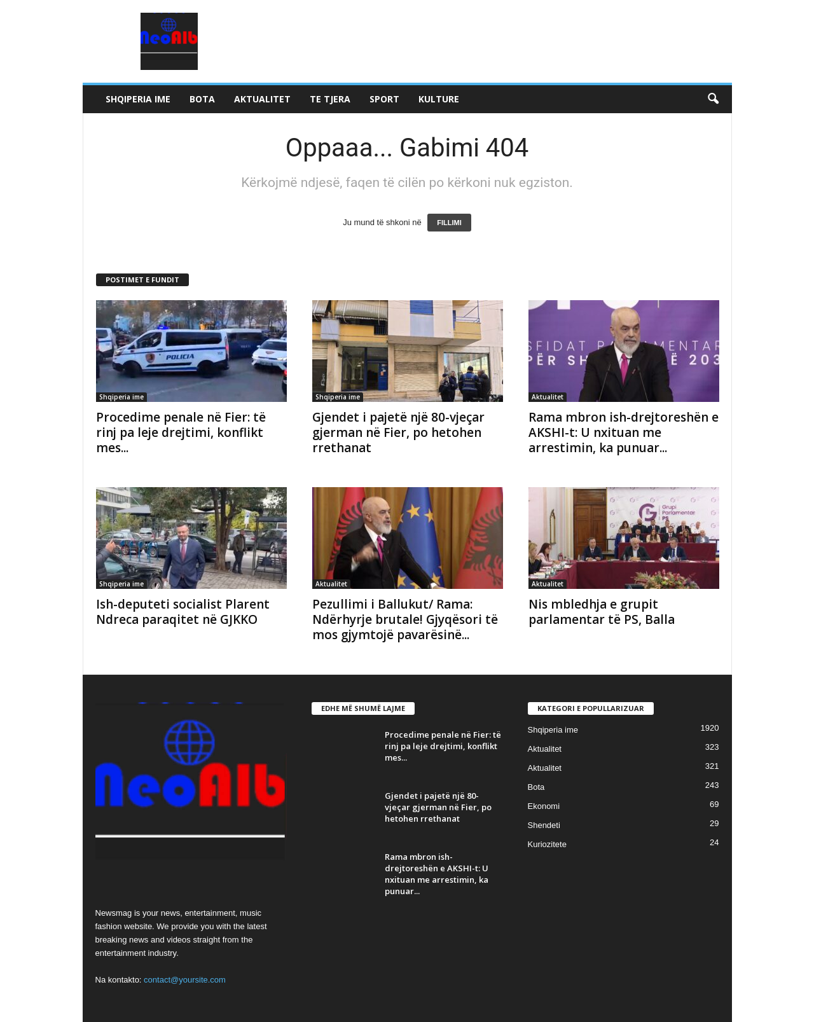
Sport (384, 99)
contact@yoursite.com (185, 979)
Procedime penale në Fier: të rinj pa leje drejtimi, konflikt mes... (181, 432)
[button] (713, 99)
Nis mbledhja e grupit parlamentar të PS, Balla (601, 612)
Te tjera (330, 99)
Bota (202, 99)
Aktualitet (262, 99)
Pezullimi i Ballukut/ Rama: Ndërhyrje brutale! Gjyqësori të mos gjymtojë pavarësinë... (405, 619)
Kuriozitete (547, 844)
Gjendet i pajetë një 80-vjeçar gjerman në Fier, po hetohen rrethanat (398, 432)
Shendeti (544, 825)
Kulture (438, 99)
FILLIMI (449, 222)
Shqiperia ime (138, 99)
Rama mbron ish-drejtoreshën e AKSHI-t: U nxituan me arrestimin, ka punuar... (623, 432)
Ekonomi (544, 806)
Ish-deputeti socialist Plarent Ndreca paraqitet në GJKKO (183, 612)
